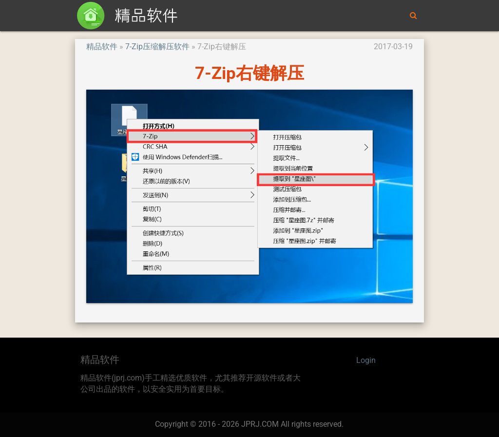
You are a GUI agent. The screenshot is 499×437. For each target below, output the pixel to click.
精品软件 (101, 46)
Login (366, 360)
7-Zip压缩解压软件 (157, 46)
